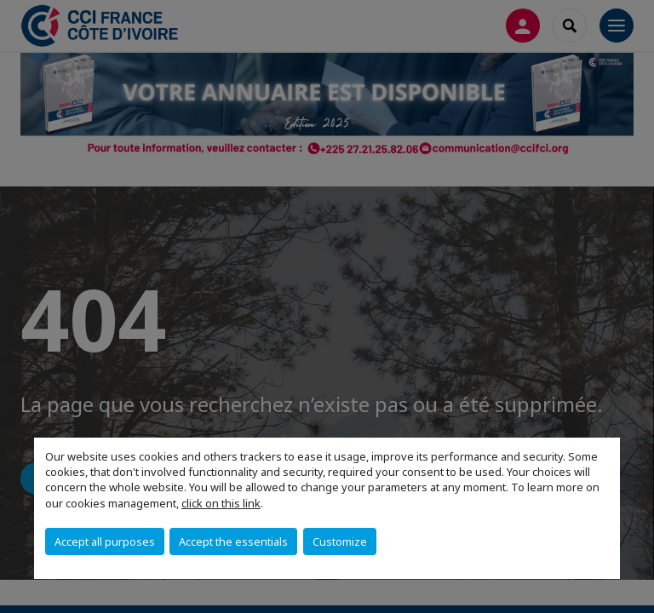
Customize (340, 541)
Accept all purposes (104, 541)
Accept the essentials (233, 541)
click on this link (221, 503)
